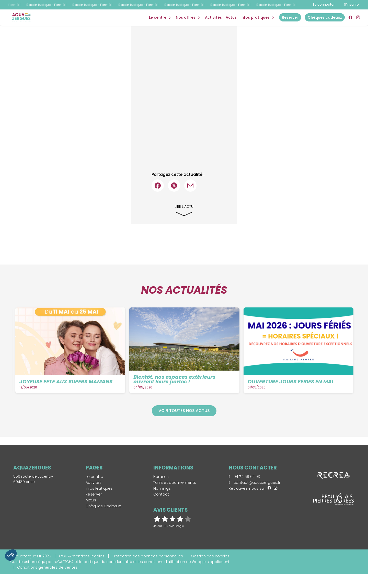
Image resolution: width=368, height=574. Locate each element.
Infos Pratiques (255, 17)
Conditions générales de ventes (47, 567)
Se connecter (324, 4)
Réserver (94, 494)
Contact (161, 494)
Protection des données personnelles (147, 556)
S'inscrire (351, 4)
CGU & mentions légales (82, 556)
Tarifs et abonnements (174, 482)
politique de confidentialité (108, 561)
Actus (231, 17)
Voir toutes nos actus (184, 411)
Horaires (161, 476)
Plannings (162, 488)
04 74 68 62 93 (244, 476)
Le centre (94, 476)
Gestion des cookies (210, 556)
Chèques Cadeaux (103, 506)
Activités (213, 17)
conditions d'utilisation (164, 561)
